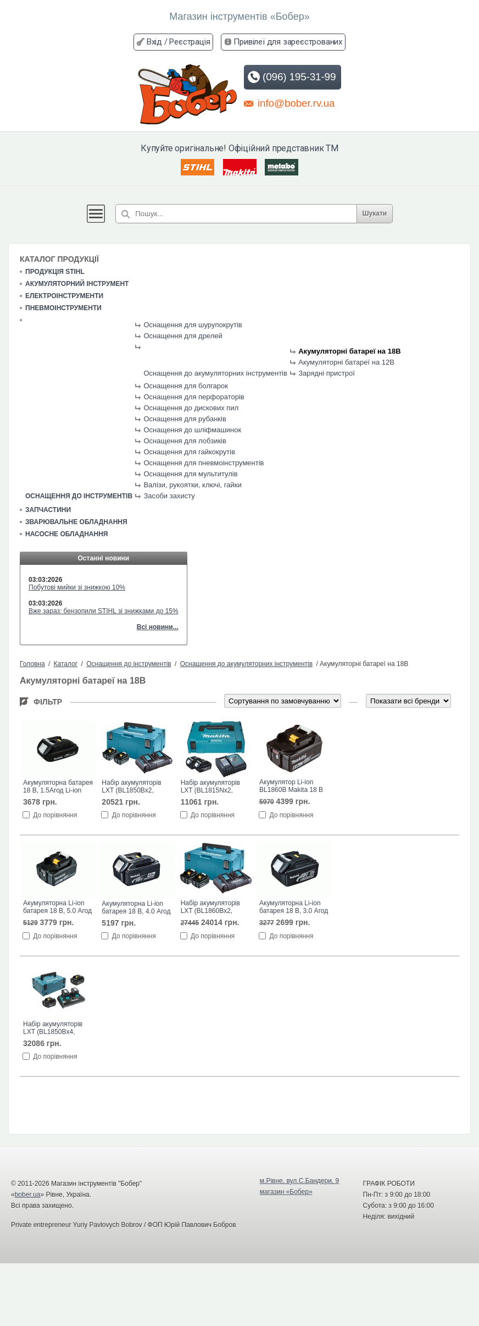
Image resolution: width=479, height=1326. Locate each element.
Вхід (154, 42)
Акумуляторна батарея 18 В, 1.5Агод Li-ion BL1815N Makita (58, 787)
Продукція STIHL (55, 272)
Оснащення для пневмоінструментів (203, 463)
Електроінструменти (64, 296)
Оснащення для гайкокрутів (189, 452)
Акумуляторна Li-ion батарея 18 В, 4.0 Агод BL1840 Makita (136, 908)
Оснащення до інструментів (78, 496)
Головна (32, 664)
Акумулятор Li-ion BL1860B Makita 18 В (291, 786)
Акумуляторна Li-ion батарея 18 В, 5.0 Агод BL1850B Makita (57, 907)
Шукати (375, 213)
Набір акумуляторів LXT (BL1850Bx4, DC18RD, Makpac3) (52, 1028)
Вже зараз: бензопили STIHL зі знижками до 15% (104, 611)
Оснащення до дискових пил (190, 408)
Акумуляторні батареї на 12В (346, 362)
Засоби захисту (168, 496)
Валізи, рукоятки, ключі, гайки (192, 485)
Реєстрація (189, 42)
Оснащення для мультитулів (190, 474)
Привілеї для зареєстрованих (287, 42)
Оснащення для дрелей (182, 336)
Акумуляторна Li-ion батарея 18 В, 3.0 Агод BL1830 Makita (293, 907)
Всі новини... (158, 627)
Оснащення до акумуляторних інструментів (215, 373)
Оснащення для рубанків (184, 419)
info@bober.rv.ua (289, 102)
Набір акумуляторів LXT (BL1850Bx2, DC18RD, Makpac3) (131, 787)
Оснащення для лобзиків (184, 441)
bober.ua (28, 1194)
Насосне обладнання (66, 534)
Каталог (66, 664)
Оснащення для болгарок (185, 386)
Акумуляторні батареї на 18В (349, 351)
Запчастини (48, 510)
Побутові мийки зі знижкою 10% (77, 587)
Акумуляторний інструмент (77, 284)
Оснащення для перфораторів (193, 397)
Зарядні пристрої (326, 373)
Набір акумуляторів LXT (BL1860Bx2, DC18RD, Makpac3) (210, 907)
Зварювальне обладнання (76, 522)
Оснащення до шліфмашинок (192, 430)
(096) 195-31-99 (291, 77)
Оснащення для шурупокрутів (192, 325)
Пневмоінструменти (63, 308)
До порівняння (55, 815)
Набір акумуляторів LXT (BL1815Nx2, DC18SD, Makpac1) (210, 787)
